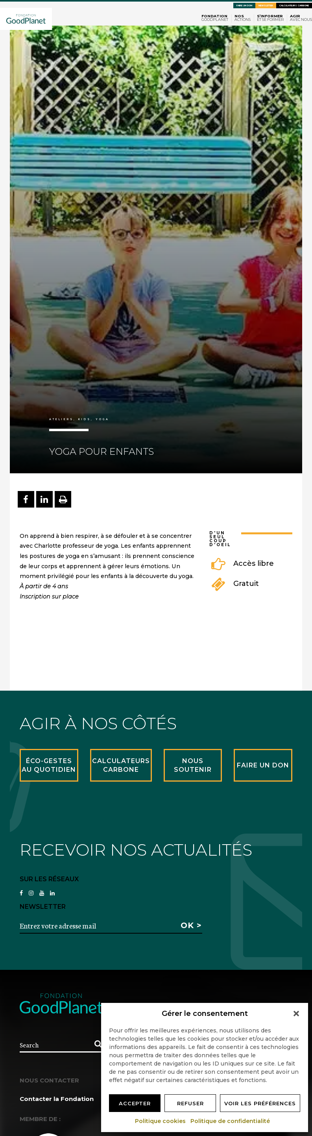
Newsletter (265, 5)
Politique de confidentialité (230, 1121)
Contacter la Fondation (57, 1099)
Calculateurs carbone (294, 5)
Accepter (135, 1103)
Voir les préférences (260, 1103)
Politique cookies (160, 1121)
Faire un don (244, 5)
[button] (296, 1013)
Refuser (190, 1103)
